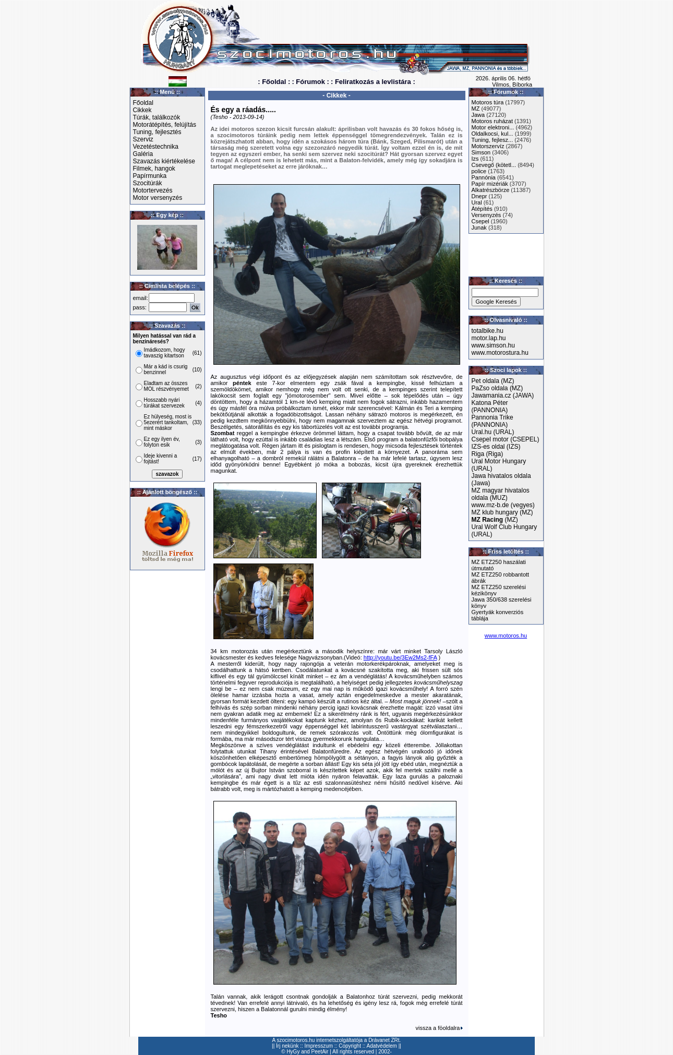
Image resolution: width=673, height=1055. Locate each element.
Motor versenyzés (158, 197)
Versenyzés (486, 215)
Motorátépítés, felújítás (164, 124)
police (479, 171)
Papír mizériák (490, 184)
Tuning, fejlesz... (492, 140)
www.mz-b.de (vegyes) (503, 505)
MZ (476, 108)
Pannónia (484, 177)
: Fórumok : (310, 82)
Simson (481, 152)
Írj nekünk (287, 1046)
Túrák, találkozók (157, 117)
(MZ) (495, 519)
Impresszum (319, 1046)
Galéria (143, 154)
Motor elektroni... (493, 127)
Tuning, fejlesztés (157, 132)
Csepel (480, 221)
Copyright (350, 1046)
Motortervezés (153, 190)
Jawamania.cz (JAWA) (503, 395)
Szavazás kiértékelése (164, 161)
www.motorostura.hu (500, 352)
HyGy (292, 1051)
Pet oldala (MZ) (493, 381)
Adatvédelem (382, 1046)
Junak (479, 227)
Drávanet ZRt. (384, 1040)
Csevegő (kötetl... (494, 165)
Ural (477, 202)
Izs (475, 158)
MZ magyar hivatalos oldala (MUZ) (501, 494)
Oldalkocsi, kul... (492, 133)
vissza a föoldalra (439, 1028)
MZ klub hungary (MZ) (502, 512)
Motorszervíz (488, 146)
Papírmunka (150, 175)
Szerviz (143, 139)
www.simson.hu (493, 345)
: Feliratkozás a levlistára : (373, 82)
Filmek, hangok (154, 168)
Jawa (478, 115)
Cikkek (142, 110)
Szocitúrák (147, 183)
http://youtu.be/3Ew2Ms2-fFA (400, 657)
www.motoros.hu (506, 635)
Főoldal (143, 102)
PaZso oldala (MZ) (497, 388)
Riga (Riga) (487, 454)
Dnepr (479, 196)
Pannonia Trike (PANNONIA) (492, 421)
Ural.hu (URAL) (493, 432)
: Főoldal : (274, 82)
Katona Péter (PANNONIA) (490, 406)
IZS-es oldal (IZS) (496, 446)
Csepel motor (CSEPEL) (505, 439)
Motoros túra (488, 102)
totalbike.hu (487, 330)
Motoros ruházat (492, 121)
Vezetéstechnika (155, 146)
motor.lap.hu (489, 338)
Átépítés (482, 209)
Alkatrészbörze (491, 190)
